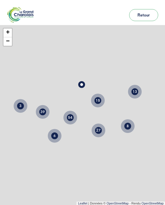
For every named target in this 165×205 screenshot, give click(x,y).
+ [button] (8, 32)
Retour (143, 15)
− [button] (8, 41)
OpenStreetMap (117, 203)
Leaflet (82, 203)
